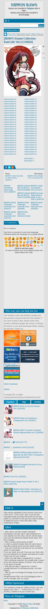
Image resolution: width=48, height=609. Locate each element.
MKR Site (34, 608)
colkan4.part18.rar (10, 138)
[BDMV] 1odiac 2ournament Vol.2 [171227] (37, 188)
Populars (10, 402)
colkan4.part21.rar (10, 145)
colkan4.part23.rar (10, 149)
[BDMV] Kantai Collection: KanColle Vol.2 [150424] (37, 206)
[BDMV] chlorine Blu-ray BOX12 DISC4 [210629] (23, 188)
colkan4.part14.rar (10, 129)
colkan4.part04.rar (10, 106)
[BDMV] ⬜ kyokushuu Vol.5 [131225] (19, 447)
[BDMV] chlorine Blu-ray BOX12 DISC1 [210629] (23, 195)
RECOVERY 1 (29, 158)
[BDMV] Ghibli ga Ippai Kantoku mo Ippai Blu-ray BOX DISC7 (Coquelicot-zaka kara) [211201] (28, 454)
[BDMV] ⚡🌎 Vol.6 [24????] (15, 442)
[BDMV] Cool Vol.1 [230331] (15, 477)
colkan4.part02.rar (10, 101)
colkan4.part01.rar (10, 99)
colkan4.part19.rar (10, 140)
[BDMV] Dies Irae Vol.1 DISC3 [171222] (23, 214)
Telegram (30, 8)
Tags (24, 402)
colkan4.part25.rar (10, 154)
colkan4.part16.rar (10, 133)
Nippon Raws (24, 5)
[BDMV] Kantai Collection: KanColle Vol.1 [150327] (10, 206)
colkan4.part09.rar (10, 117)
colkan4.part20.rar (10, 142)
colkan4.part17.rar (10, 136)
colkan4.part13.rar (10, 126)
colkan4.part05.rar (10, 108)
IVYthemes (24, 608)
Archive (37, 402)
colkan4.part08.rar (10, 115)
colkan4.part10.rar (10, 120)
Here (6, 601)
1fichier (7, 389)
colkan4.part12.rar (10, 124)
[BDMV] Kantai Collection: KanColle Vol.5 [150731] (10, 215)
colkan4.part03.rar (10, 104)
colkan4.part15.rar (10, 131)
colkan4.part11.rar (10, 122)
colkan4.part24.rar (10, 152)
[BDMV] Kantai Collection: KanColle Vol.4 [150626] (20, 40)
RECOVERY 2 (29, 161)
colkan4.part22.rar (10, 147)
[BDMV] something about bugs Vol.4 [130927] (10, 189)
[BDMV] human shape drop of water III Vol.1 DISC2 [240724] (37, 196)
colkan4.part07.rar (10, 113)
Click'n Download (11, 384)
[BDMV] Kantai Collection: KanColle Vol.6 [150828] (23, 206)
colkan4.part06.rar (10, 110)
